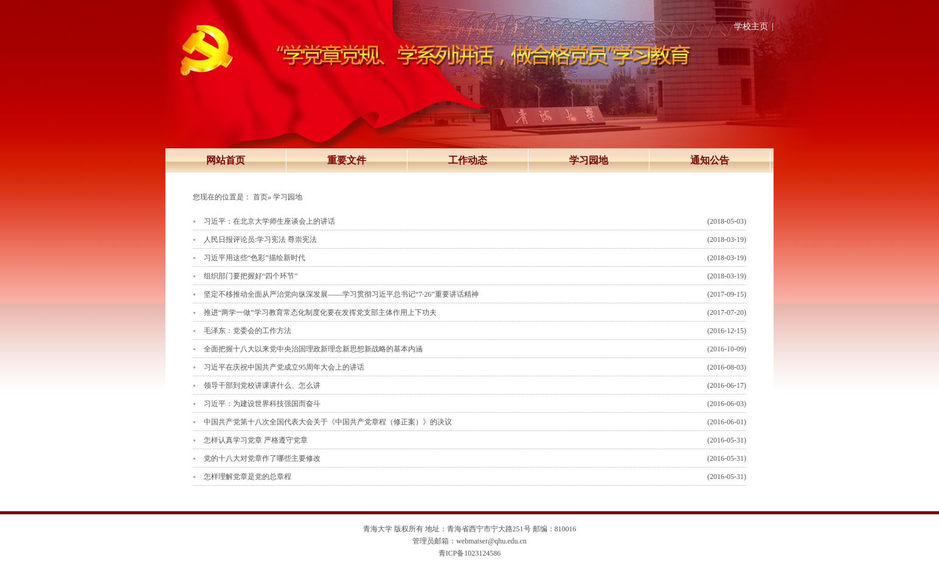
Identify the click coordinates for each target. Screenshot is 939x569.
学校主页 (751, 26)
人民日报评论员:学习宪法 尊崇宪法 (260, 239)
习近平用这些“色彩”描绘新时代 (254, 257)
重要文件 (346, 160)
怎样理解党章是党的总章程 (247, 476)
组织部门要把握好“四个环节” (251, 276)
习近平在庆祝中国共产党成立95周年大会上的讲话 (284, 367)
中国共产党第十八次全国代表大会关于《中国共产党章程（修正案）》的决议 (328, 422)
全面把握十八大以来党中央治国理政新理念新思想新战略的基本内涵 (313, 349)
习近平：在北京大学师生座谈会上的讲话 (269, 221)
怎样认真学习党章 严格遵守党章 (256, 440)
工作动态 (467, 160)
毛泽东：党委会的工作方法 (247, 330)
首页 (260, 197)
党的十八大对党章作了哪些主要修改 (262, 458)
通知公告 (709, 160)
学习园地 (588, 160)
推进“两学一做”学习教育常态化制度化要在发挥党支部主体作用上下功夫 (320, 312)
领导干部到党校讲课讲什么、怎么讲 (262, 385)
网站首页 (225, 160)
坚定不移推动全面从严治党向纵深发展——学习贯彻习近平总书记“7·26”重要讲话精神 (341, 294)
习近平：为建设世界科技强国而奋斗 (262, 403)
